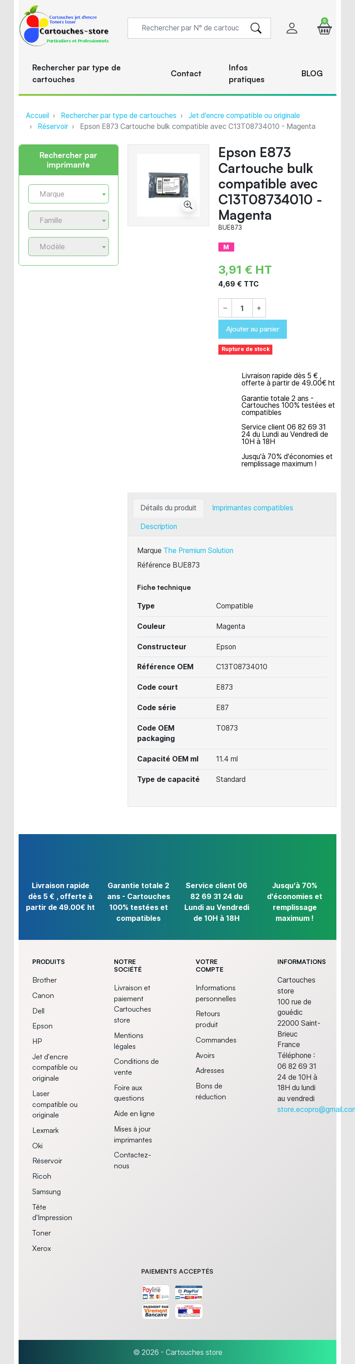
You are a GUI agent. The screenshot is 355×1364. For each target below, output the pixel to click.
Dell (38, 1010)
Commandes (216, 1039)
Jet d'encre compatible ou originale (244, 115)
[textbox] (65, 194)
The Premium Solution (198, 550)
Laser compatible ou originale (55, 1104)
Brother (44, 979)
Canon (43, 995)
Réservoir (53, 126)
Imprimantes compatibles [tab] (252, 508)
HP (37, 1041)
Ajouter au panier (252, 328)
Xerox (41, 1248)
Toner (41, 1232)
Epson (42, 1025)
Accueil (37, 115)
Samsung (46, 1191)
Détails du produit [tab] (168, 508)
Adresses (210, 1070)
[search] (256, 28)
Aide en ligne (134, 1113)
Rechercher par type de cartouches (119, 115)
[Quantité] (242, 308)
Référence (154, 565)
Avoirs (205, 1055)
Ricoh (41, 1176)
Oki (37, 1145)
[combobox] (68, 193)
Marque (149, 550)
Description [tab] (158, 526)
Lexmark (45, 1130)
